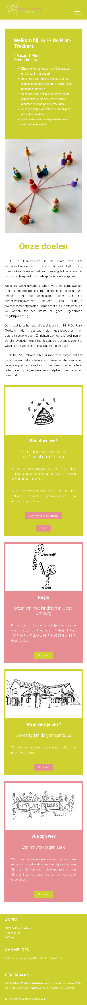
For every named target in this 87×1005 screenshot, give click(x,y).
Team (43, 528)
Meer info (43, 655)
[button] (77, 9)
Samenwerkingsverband (43, 515)
